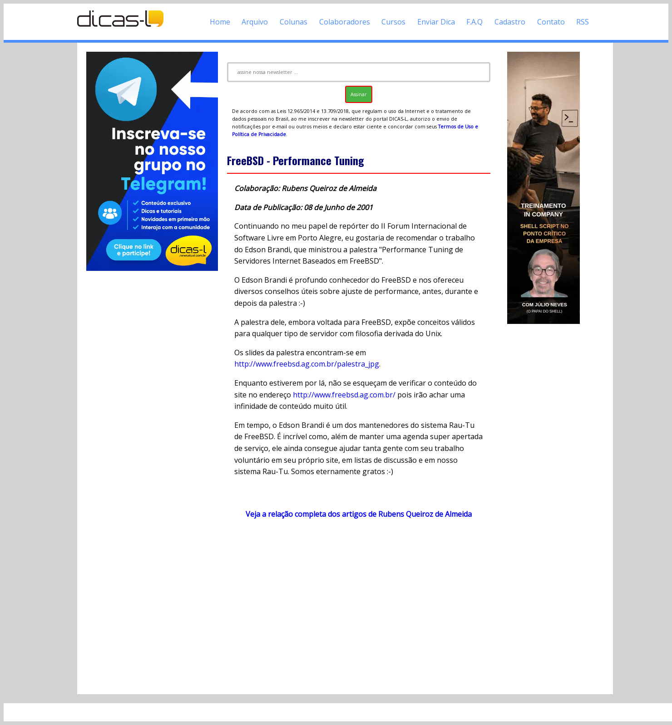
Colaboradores (344, 22)
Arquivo (255, 22)
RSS (582, 22)
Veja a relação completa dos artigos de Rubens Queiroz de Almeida (359, 514)
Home (220, 22)
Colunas (293, 22)
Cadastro (509, 22)
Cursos (393, 22)
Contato (551, 22)
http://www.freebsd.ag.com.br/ (344, 395)
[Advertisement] (358, 606)
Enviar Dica (436, 22)
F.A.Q (474, 22)
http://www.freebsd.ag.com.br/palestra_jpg (306, 364)
